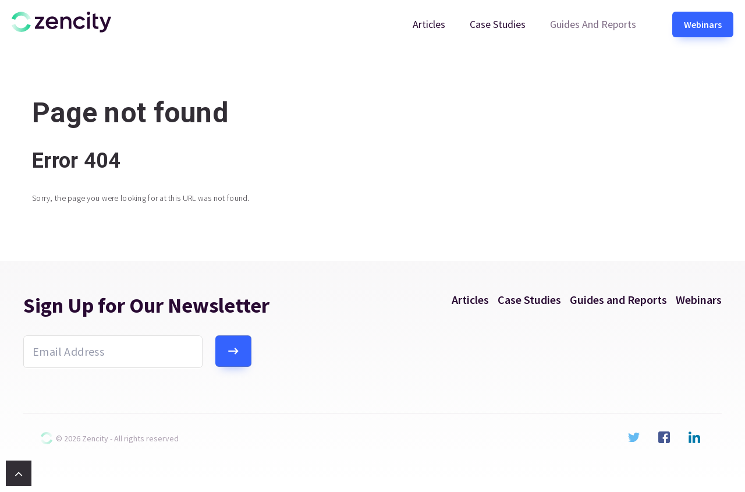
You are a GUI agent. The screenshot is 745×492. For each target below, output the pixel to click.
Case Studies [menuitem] (498, 24)
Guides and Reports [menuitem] (593, 24)
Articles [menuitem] (429, 24)
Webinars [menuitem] (703, 24)
